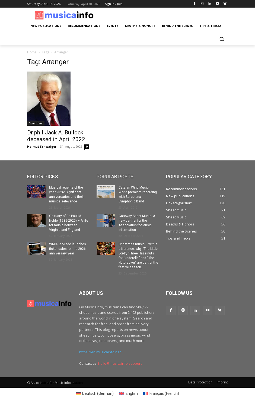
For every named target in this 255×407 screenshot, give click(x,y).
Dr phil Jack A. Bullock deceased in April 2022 (56, 136)
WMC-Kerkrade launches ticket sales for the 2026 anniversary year (67, 248)
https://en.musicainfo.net (100, 351)
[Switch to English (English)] (128, 392)
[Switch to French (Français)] (161, 392)
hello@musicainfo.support (120, 363)
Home (32, 52)
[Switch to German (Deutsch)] (95, 392)
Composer (36, 123)
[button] (221, 39)
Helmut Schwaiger (41, 146)
